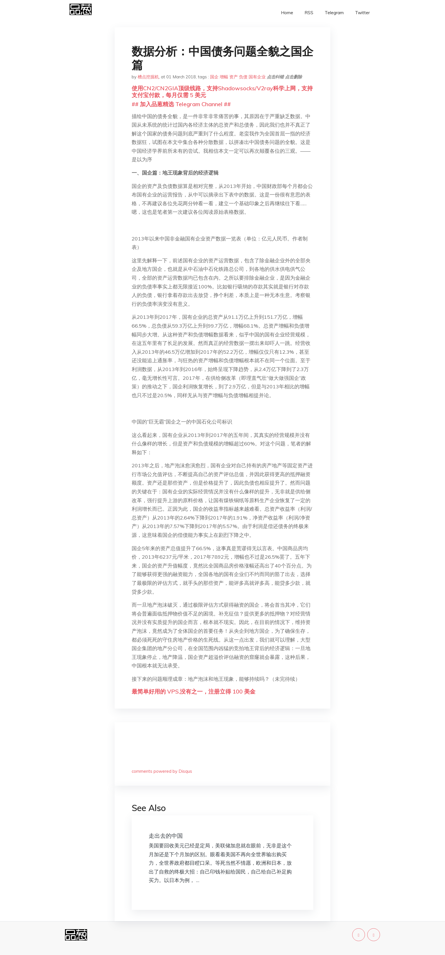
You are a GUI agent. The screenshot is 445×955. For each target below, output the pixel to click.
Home (287, 12)
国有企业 (257, 76)
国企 (214, 76)
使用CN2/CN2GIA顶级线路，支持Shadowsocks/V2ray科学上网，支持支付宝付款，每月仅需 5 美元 (222, 92)
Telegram (334, 12)
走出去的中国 (166, 835)
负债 (243, 76)
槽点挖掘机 (148, 76)
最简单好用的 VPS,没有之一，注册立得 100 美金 (193, 691)
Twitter (362, 12)
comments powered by (162, 771)
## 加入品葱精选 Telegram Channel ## (181, 104)
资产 (233, 76)
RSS (309, 12)
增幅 (224, 76)
